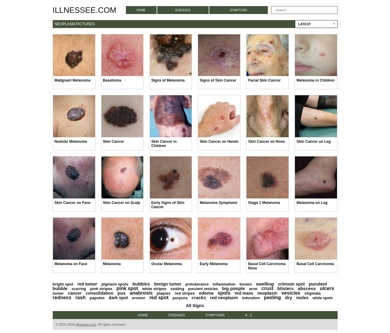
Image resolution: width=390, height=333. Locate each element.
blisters (285, 288)
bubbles (141, 283)
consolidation (99, 293)
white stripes (154, 288)
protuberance (197, 284)
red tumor (87, 284)
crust (267, 288)
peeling (272, 297)
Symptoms (238, 10)
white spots (323, 298)
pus (122, 293)
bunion (245, 284)
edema (206, 293)
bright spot (63, 284)
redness (62, 297)
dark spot (118, 297)
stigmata (312, 293)
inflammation (224, 284)
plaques (163, 293)
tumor (58, 293)
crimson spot (291, 284)
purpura (179, 298)
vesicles (290, 293)
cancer (75, 293)
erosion (138, 298)
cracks (199, 297)
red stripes (185, 293)
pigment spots (114, 284)
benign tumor (167, 284)
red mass (244, 293)
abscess (307, 288)
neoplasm (267, 293)
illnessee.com (85, 10)
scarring (79, 289)
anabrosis (141, 293)
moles (302, 297)
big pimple (233, 288)
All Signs (195, 305)
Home (141, 10)
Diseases (182, 10)
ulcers (327, 288)
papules (97, 298)
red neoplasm (224, 297)
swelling (265, 283)
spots (224, 293)
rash (80, 297)
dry (288, 297)
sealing (177, 288)
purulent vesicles (203, 289)
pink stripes (101, 288)
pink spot (127, 288)
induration (251, 298)
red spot (158, 297)
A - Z (248, 315)
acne (253, 289)
